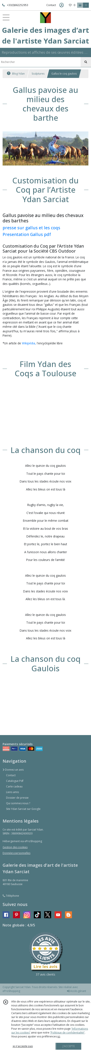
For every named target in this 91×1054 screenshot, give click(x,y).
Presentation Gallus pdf (27, 234)
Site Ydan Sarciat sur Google (23, 809)
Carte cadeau (14, 786)
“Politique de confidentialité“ (67, 1032)
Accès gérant (76, 991)
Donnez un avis (13, 769)
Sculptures (38, 73)
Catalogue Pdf (14, 781)
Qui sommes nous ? (18, 803)
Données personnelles (16, 853)
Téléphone (11, 896)
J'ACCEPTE (69, 1046)
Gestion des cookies (15, 847)
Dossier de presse (17, 797)
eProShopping (11, 991)
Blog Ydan (16, 73)
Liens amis (12, 792)
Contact (51, 5)
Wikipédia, (29, 343)
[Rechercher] (86, 62)
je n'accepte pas (23, 1046)
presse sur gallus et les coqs (31, 228)
